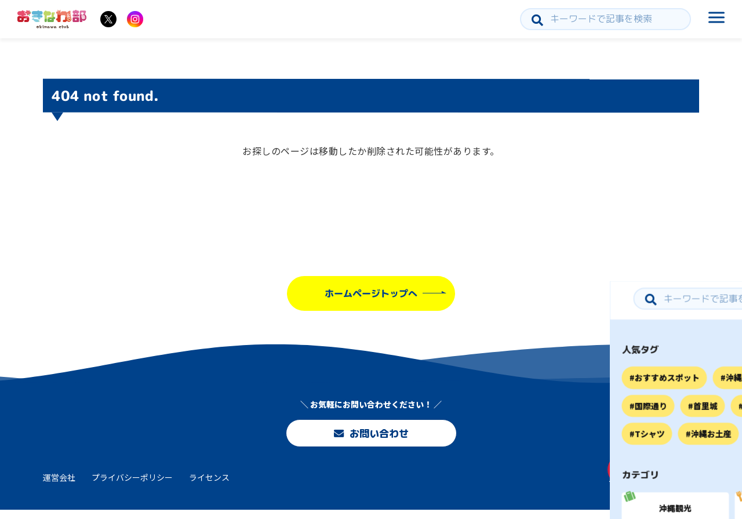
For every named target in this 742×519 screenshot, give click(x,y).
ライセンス (209, 486)
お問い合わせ (371, 435)
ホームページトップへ (371, 293)
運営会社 (59, 486)
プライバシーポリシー (132, 486)
